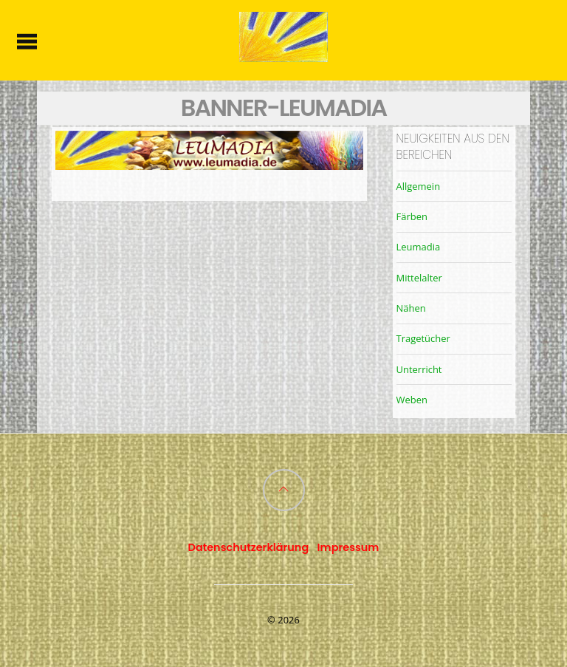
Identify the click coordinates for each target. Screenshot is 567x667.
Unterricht (419, 369)
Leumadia (418, 246)
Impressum (348, 547)
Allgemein (418, 186)
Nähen (411, 308)
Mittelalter (419, 277)
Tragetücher (423, 338)
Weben (411, 399)
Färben (411, 216)
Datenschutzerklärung (248, 547)
